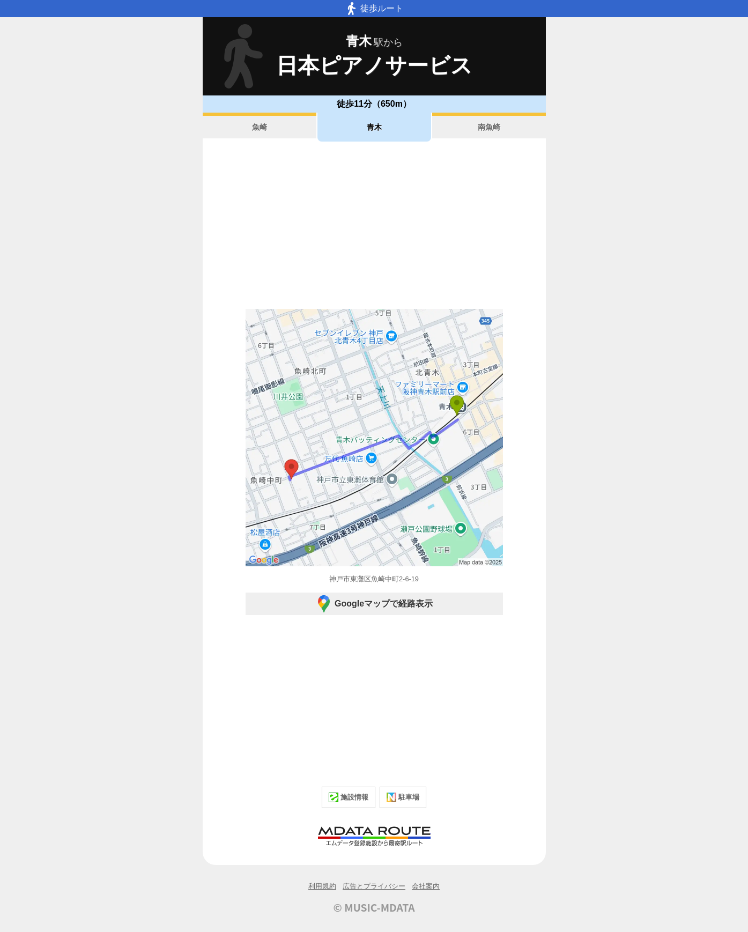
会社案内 (426, 886)
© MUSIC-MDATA (374, 907)
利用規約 (322, 886)
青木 (374, 127)
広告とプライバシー (374, 886)
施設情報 (348, 797)
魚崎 (259, 127)
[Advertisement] (374, 225)
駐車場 (403, 797)
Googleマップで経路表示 (374, 603)
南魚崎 (489, 127)
